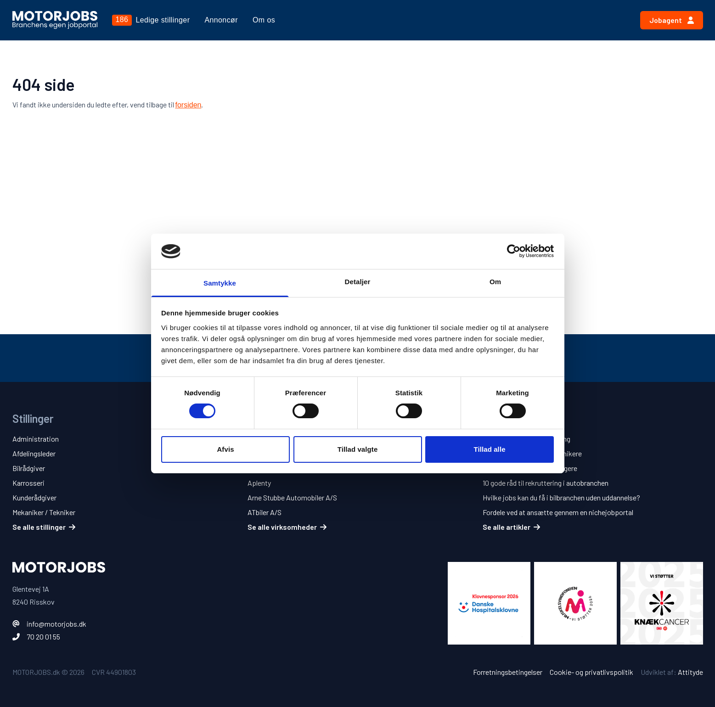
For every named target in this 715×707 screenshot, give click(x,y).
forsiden (188, 105)
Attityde (690, 672)
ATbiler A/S (264, 512)
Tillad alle (489, 449)
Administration (35, 438)
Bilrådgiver (28, 468)
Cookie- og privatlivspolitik (591, 672)
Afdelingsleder (34, 453)
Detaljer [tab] (358, 282)
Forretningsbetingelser (507, 672)
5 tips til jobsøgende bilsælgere (530, 468)
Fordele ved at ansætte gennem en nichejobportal (558, 512)
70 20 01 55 (43, 636)
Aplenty (259, 482)
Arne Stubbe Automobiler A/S (292, 497)
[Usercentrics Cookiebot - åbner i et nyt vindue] (513, 251)
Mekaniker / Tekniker (43, 512)
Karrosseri (28, 482)
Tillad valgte (358, 449)
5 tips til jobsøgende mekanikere (532, 453)
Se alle (43, 526)
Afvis (225, 449)
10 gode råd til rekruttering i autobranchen (545, 482)
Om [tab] (495, 282)
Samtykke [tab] (219, 283)
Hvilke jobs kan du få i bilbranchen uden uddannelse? (561, 497)
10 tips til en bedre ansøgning (526, 438)
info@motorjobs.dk (56, 623)
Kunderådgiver (34, 497)
